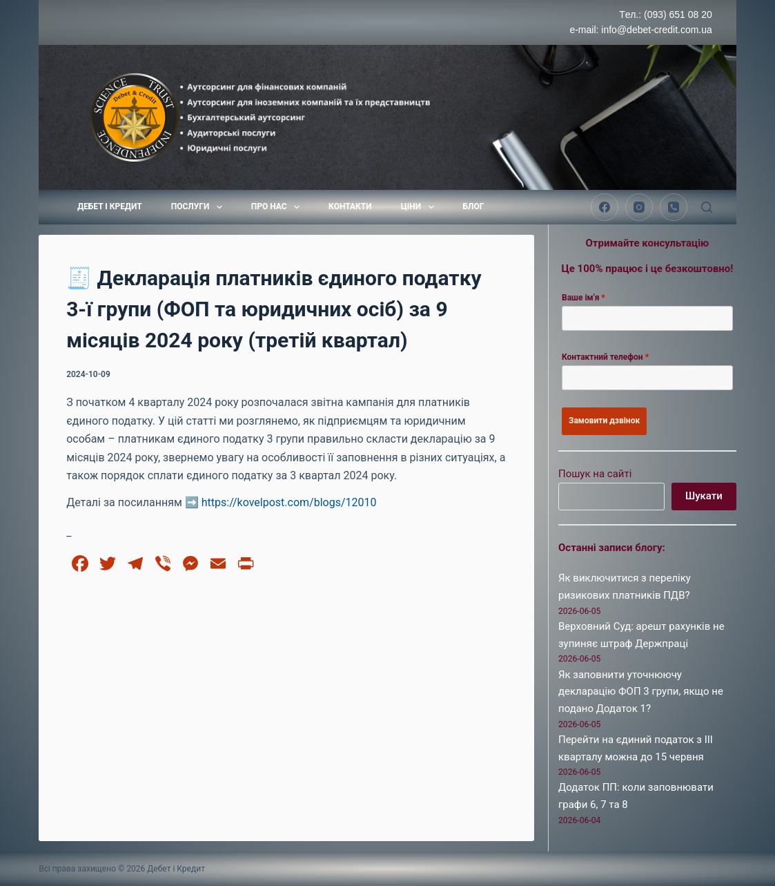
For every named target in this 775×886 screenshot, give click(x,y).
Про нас (278, 207)
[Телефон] (673, 207)
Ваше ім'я (583, 297)
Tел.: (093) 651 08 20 (665, 14)
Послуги (199, 207)
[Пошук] (706, 207)
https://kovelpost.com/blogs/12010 (289, 502)
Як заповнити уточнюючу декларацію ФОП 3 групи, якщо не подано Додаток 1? (640, 691)
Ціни (420, 207)
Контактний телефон (605, 357)
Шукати (704, 496)
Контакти (350, 206)
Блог (473, 206)
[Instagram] (639, 207)
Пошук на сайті (594, 474)
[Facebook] (604, 207)
